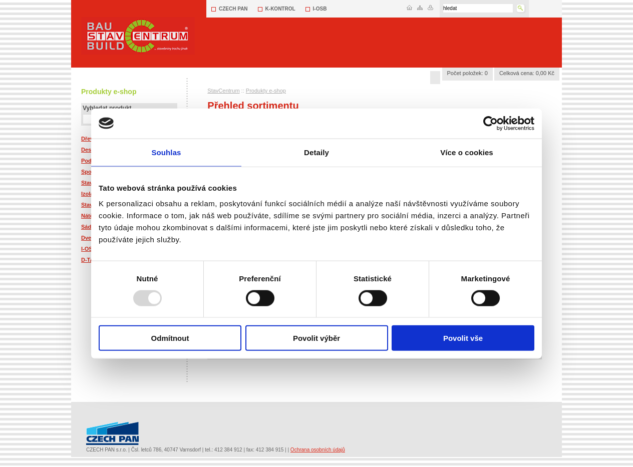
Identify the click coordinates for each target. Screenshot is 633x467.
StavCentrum (223, 91)
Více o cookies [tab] (466, 152)
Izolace (90, 194)
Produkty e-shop (266, 91)
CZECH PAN (233, 9)
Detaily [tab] (316, 152)
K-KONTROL (280, 9)
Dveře (89, 238)
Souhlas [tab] (166, 152)
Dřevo (89, 139)
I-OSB (320, 9)
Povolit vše (463, 338)
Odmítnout (170, 338)
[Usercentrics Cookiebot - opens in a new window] (490, 123)
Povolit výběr (316, 338)
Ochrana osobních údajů (317, 449)
